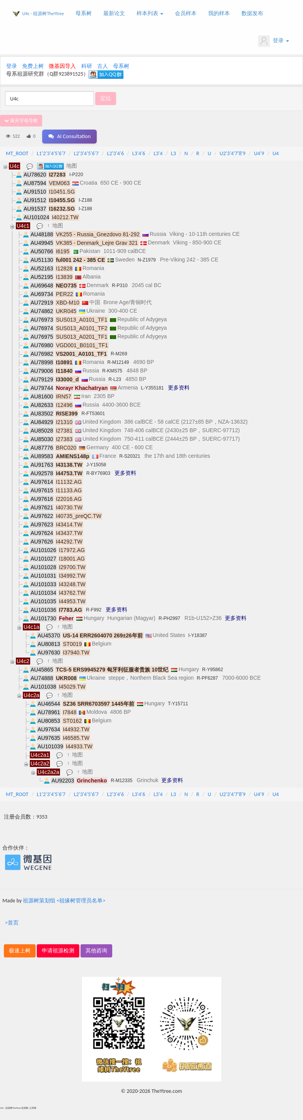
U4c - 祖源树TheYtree (43, 13)
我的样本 (219, 13)
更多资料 (179, 387)
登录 (273, 41)
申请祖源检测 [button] (58, 950)
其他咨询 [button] (96, 950)
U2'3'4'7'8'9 (232, 153)
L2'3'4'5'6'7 (86, 153)
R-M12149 (118, 362)
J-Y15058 (96, 464)
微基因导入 (62, 66)
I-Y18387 (197, 635)
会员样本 (186, 13)
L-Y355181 (152, 388)
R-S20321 (129, 456)
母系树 (83, 13)
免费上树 (33, 66)
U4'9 (259, 153)
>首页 (12, 922)
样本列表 (150, 13)
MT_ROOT (17, 153)
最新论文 (114, 13)
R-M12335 (121, 780)
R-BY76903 (98, 473)
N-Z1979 (147, 260)
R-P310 (120, 285)
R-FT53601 (93, 413)
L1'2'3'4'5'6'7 (51, 153)
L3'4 (158, 153)
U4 (275, 153)
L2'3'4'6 (115, 153)
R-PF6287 (207, 678)
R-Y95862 (212, 669)
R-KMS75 (112, 371)
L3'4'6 (138, 153)
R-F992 (93, 610)
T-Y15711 (178, 703)
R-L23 (114, 379)
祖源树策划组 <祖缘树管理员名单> (64, 900)
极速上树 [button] (20, 950)
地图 (71, 166)
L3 (173, 153)
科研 (86, 66)
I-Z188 (85, 200)
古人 (102, 66)
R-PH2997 (169, 618)
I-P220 (76, 174)
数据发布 (252, 13)
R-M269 (119, 354)
